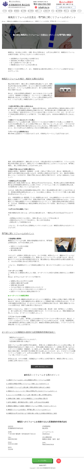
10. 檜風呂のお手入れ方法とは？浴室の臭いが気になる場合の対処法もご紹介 (31, 413)
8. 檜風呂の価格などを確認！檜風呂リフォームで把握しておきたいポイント (31, 406)
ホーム (3, 21)
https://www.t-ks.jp (48, 444)
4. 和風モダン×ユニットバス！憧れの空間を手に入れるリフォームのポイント (31, 391)
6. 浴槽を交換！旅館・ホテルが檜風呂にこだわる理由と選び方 (27, 398)
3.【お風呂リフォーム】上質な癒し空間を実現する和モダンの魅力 (28, 387)
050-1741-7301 (44, 4)
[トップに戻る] (42, 460)
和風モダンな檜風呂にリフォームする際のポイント (20, 21)
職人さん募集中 (66, 2)
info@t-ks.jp (46, 434)
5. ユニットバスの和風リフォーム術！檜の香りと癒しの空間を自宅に (29, 395)
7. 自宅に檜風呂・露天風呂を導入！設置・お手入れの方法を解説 (27, 402)
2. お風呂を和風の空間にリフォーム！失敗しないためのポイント (27, 384)
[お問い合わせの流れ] (65, 7)
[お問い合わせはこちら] (42, 366)
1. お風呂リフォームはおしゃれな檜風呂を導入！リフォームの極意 (28, 380)
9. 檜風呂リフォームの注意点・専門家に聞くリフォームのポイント (28, 410)
